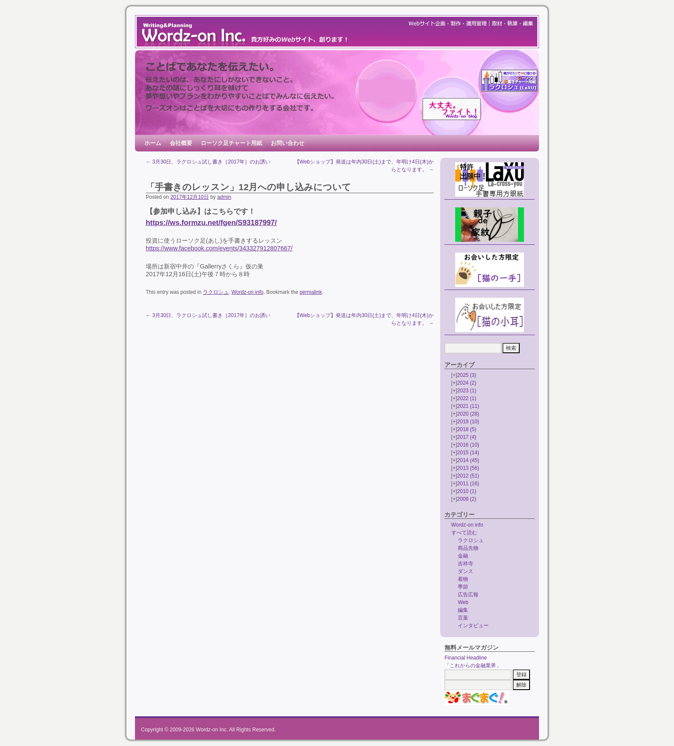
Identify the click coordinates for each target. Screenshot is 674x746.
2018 (466, 429)
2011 (468, 484)
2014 (468, 460)
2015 (468, 453)
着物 (463, 579)
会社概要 (181, 143)
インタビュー (473, 626)
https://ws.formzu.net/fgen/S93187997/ (211, 223)
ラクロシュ (216, 292)
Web (463, 602)
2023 (466, 391)
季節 (463, 587)
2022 (466, 398)
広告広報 (468, 595)
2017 (466, 437)
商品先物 (468, 548)
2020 (468, 414)
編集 (463, 610)
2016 (468, 445)
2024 (466, 383)
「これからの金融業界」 (472, 666)
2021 (468, 406)
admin (224, 197)
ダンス (465, 571)
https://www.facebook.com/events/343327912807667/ (219, 248)
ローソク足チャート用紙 (231, 143)
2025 (466, 375)
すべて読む (464, 533)
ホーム (152, 143)
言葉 (463, 618)
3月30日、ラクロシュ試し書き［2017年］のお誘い (208, 162)
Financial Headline (465, 658)
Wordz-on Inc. (212, 730)
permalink (311, 292)
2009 (466, 499)
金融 (463, 556)
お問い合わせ (287, 143)
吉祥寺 (465, 564)
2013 (468, 468)
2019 (468, 422)
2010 (466, 491)
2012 (468, 476)
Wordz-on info (247, 292)
